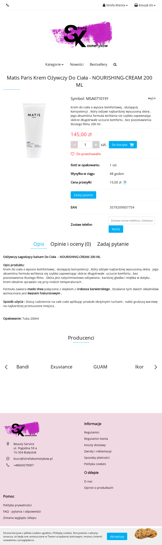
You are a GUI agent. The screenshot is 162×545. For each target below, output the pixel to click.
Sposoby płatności (97, 458)
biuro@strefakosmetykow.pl (33, 459)
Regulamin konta (96, 439)
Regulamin (91, 432)
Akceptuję (117, 536)
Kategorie (54, 64)
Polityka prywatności (17, 505)
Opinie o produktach (98, 488)
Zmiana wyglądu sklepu (19, 518)
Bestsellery (98, 64)
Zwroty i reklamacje (98, 451)
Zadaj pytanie (83, 195)
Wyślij (116, 229)
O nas (88, 481)
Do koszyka (123, 145)
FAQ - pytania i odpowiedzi (22, 511)
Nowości (77, 64)
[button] (145, 5)
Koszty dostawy (95, 445)
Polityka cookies (95, 464)
